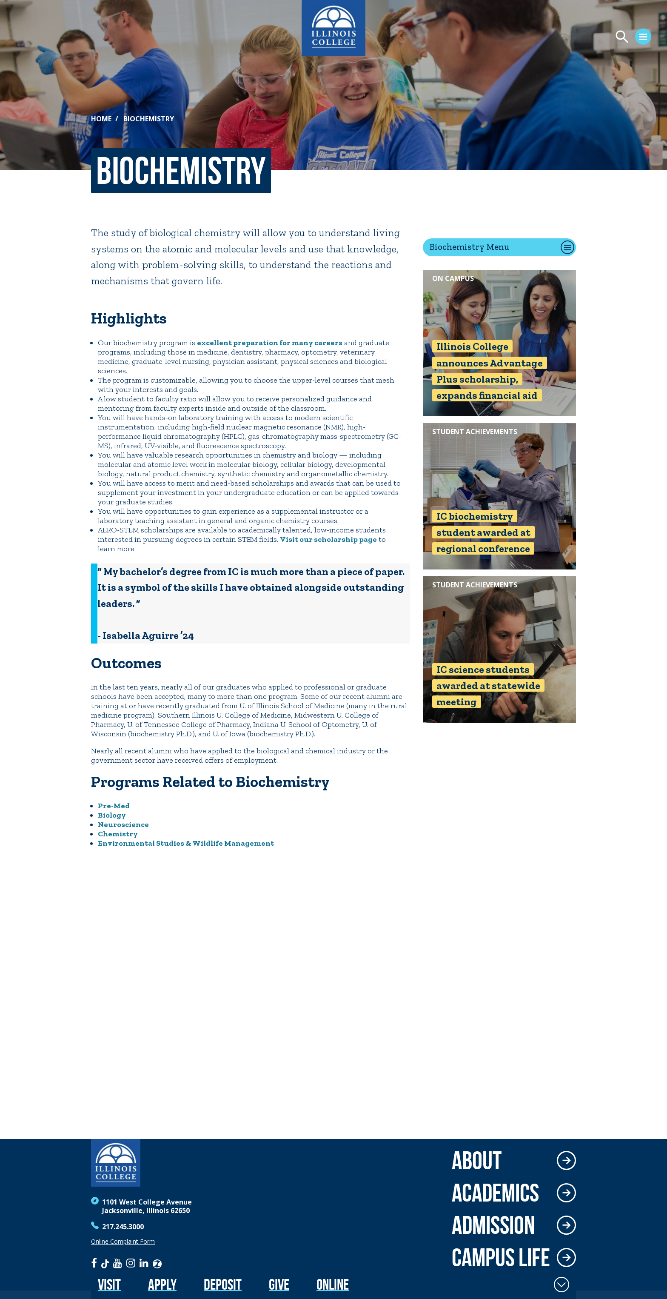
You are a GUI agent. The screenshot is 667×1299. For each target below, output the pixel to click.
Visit (109, 1284)
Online (332, 1284)
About (477, 1160)
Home (101, 118)
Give (279, 1284)
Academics (495, 1192)
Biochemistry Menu (470, 246)
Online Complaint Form (123, 1241)
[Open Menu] (563, 38)
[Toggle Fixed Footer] (561, 1284)
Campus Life (501, 1257)
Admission (493, 1225)
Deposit (223, 1284)
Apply (162, 1284)
